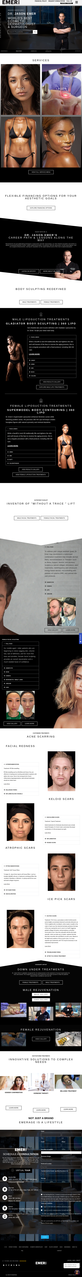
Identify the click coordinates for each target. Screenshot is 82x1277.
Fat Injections (10, 890)
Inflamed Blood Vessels (14, 793)
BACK (32, 372)
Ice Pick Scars (52, 916)
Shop (46, 1247)
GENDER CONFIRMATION (14, 1092)
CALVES (33, 375)
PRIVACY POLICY (72, 1274)
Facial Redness (20, 746)
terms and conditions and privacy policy (60, 1206)
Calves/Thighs (14, 463)
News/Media (67, 1247)
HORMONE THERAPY (41, 1093)
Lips (48, 590)
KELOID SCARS (61, 799)
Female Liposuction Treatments (41, 405)
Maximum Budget (46, 1156)
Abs (10, 455)
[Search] (35, 32)
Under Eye (50, 582)
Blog (61, 1247)
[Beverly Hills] (4, 1178)
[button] (51, 337)
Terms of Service (45, 1223)
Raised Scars (51, 842)
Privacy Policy (72, 1221)
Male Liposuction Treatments (41, 319)
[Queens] (4, 1208)
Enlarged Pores (11, 790)
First (42, 1138)
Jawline (49, 593)
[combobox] (62, 1153)
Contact (59, 1250)
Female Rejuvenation (41, 1029)
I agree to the (57, 1206)
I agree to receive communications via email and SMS (57, 1210)
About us (74, 1247)
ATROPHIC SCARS (21, 847)
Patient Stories (13, 1247)
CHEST (33, 360)
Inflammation (51, 838)
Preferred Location (46, 1164)
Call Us (10, 1215)
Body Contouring (23, 1247)
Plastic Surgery (53, 1247)
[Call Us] (4, 1216)
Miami (10, 1196)
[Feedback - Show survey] (80, 638)
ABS (32, 368)
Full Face (50, 547)
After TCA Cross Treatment (56, 956)
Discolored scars (53, 817)
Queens (10, 1206)
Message (43, 1178)
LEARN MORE (34, 354)
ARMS (33, 364)
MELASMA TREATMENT (68, 1091)
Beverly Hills (12, 1177)
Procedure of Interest (47, 1149)
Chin (7, 687)
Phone (64, 1142)
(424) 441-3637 (13, 1217)
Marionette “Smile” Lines (14, 679)
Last (63, 1138)
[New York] (4, 1189)
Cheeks (49, 586)
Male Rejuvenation (41, 990)
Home (5, 1247)
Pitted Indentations (12, 866)
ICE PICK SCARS (61, 899)
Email (43, 1142)
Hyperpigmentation (12, 764)
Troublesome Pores (54, 952)
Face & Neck (35, 337)
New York (11, 1187)
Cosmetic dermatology (36, 1247)
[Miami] (4, 1197)
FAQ (22, 1250)
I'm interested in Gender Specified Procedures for (55, 1171)
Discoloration (11, 894)
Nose (7, 672)
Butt (10, 459)
